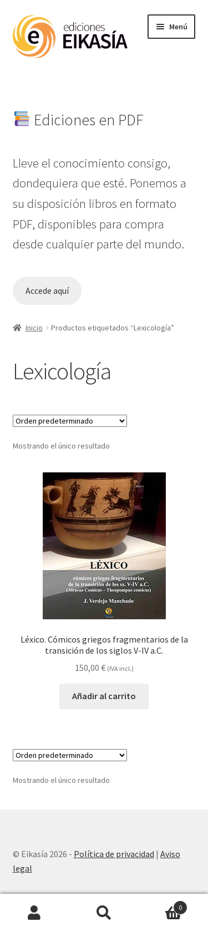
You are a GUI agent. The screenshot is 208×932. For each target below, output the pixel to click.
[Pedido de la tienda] (70, 421)
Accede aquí (47, 291)
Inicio (34, 328)
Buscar (104, 913)
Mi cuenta (34, 913)
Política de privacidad (114, 853)
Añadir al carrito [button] (104, 695)
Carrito (163, 905)
